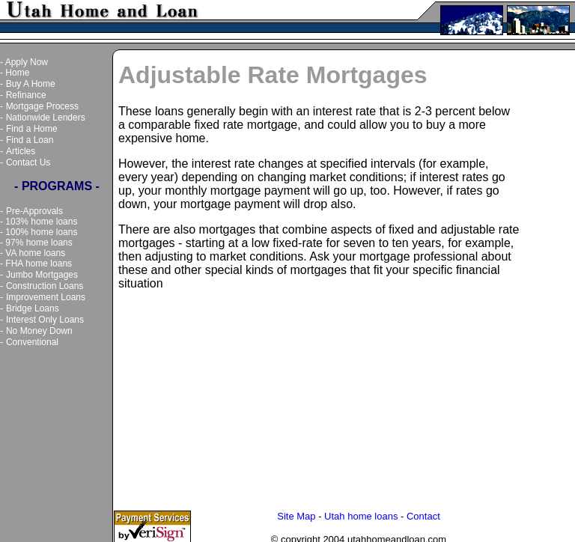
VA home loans (35, 253)
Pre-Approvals (34, 211)
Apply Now (26, 62)
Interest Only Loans (45, 319)
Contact (423, 513)
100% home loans (41, 232)
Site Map (296, 513)
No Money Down (39, 331)
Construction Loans (44, 286)
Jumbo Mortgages (42, 275)
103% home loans (41, 221)
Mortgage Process (42, 106)
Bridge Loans (32, 308)
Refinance (26, 95)
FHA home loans (38, 263)
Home (17, 72)
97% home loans (38, 242)
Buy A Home (30, 84)
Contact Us (28, 162)
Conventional (32, 342)
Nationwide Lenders (45, 117)
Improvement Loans (45, 297)
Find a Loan (29, 140)
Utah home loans (361, 513)
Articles (20, 151)
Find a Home (32, 129)
